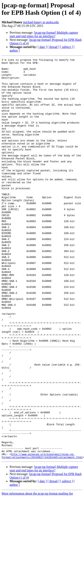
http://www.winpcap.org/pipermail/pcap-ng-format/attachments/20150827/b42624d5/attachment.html (42, 535)
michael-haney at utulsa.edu (41, 22)
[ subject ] (66, 47)
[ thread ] (53, 47)
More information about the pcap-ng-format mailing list (37, 573)
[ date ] (42, 47)
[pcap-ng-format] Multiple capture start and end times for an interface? (44, 34)
